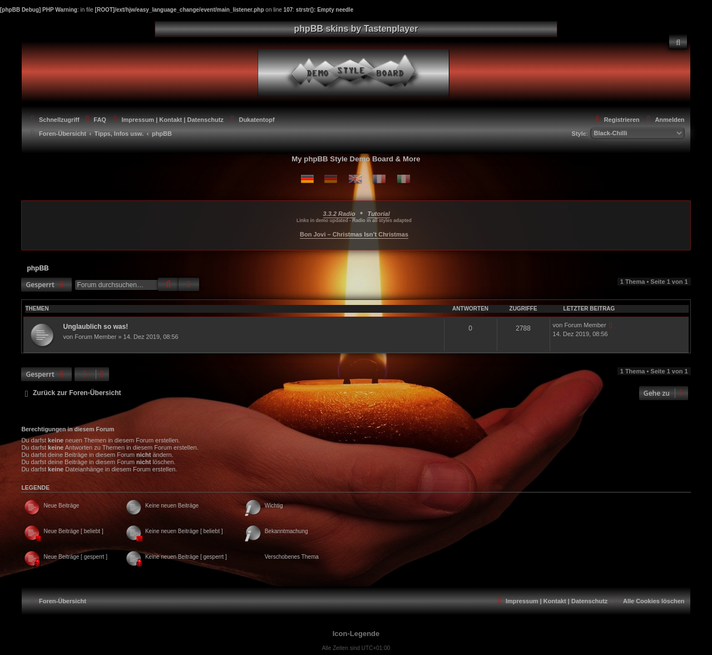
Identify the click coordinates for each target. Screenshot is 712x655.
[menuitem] (678, 42)
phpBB (37, 268)
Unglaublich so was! (95, 327)
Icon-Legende (356, 633)
